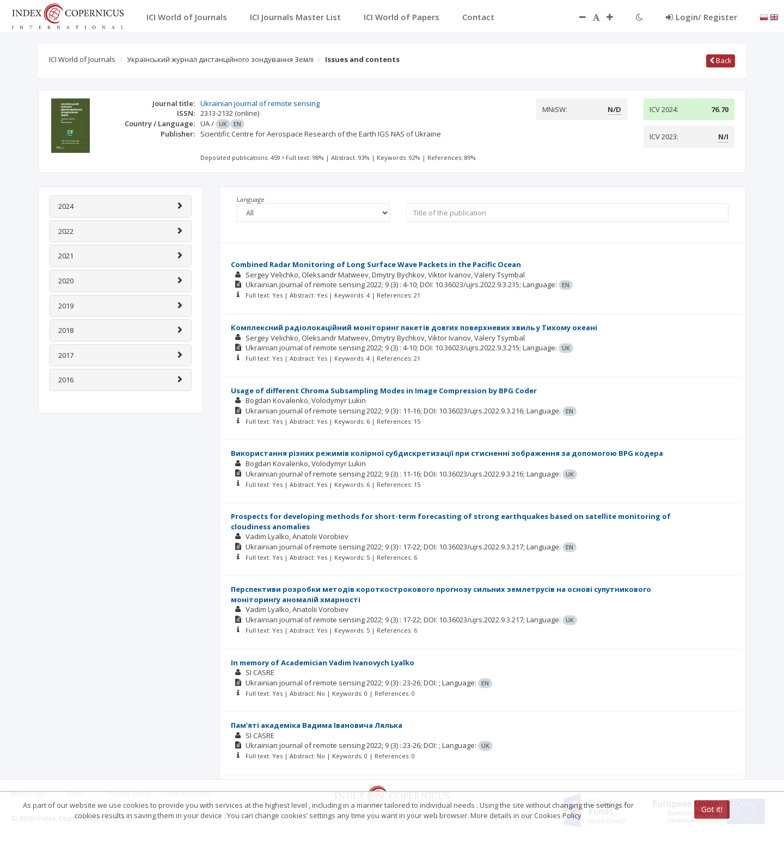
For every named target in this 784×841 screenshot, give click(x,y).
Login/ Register (701, 16)
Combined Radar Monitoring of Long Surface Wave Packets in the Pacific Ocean (376, 264)
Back (720, 60)
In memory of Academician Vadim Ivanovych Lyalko (322, 662)
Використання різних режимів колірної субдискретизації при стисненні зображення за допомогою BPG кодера (447, 453)
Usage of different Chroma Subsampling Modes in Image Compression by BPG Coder (384, 390)
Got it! (711, 809)
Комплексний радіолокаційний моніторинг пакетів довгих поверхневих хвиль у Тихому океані (414, 327)
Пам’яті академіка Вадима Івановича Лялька (316, 725)
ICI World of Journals (82, 59)
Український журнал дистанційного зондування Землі (220, 59)
